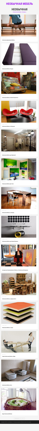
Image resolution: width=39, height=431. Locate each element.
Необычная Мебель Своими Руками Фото (10, 104)
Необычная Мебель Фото (7, 392)
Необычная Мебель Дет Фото (8, 191)
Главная (13, 10)
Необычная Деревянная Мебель (8, 47)
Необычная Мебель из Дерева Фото (9, 306)
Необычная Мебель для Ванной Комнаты (10, 248)
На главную (29, 429)
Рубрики (18, 10)
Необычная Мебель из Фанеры (8, 219)
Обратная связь (24, 429)
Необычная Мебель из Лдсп (7, 334)
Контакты (24, 10)
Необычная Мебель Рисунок (7, 76)
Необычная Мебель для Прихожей (9, 162)
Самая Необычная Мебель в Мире (8, 363)
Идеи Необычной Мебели (7, 421)
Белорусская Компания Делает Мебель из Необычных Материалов (15, 277)
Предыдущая (17, 425)
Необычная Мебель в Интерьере (8, 133)
